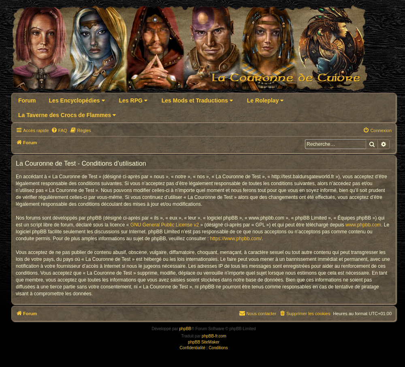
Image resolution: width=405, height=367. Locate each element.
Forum (27, 100)
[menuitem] (59, 130)
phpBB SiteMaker (204, 342)
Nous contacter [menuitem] (257, 313)
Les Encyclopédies (77, 100)
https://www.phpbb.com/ (236, 238)
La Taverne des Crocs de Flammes (67, 115)
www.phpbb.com (363, 225)
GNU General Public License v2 (164, 225)
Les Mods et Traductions (197, 100)
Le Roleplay (265, 100)
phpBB (185, 328)
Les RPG (133, 100)
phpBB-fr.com (214, 336)
